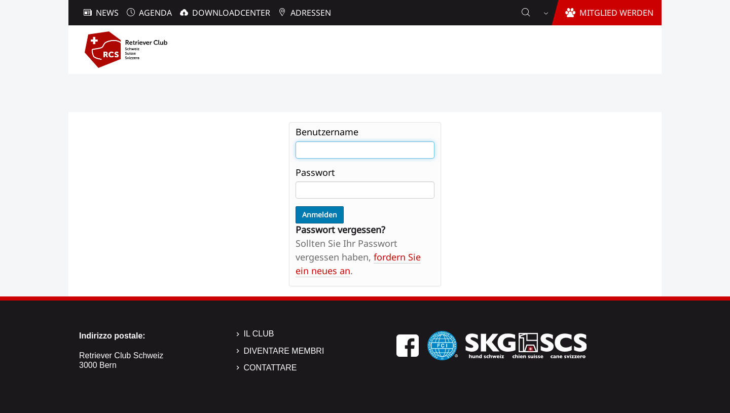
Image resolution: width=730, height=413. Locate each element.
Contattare (270, 367)
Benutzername (327, 132)
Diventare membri (284, 351)
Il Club (259, 333)
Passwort (315, 172)
